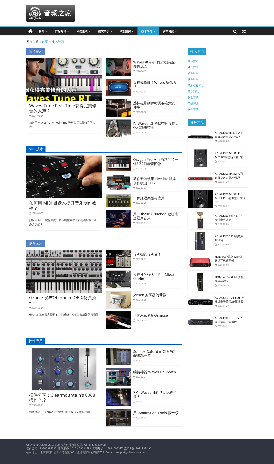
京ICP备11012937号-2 (137, 448)
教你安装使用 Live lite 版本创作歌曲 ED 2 (154, 180)
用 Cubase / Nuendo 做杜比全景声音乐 (155, 216)
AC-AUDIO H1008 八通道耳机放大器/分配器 (229, 135)
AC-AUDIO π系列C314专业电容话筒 (228, 217)
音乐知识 (193, 91)
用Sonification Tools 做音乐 (155, 412)
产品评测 (193, 103)
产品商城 (60, 31)
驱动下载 (193, 97)
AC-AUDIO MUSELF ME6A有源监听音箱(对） (230, 155)
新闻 (41, 31)
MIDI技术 (193, 67)
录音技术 (193, 61)
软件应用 (193, 79)
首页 (45, 41)
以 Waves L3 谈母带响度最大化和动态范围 (156, 125)
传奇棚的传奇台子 (147, 254)
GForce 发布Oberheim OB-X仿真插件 (62, 299)
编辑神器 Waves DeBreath (154, 372)
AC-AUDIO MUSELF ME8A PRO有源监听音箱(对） (230, 198)
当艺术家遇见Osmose (150, 315)
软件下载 (193, 109)
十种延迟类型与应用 (149, 198)
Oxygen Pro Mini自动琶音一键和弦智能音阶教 (155, 161)
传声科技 (168, 31)
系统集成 (82, 31)
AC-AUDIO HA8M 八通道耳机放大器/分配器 (229, 175)
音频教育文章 (196, 85)
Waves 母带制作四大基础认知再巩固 (154, 64)
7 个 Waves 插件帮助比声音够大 (155, 394)
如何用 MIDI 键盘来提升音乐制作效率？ (62, 205)
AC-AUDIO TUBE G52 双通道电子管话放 (228, 320)
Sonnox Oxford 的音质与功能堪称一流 (155, 353)
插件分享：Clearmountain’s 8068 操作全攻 (62, 397)
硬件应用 (193, 73)
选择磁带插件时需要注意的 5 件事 (155, 105)
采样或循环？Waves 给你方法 (154, 84)
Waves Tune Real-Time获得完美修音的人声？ (62, 108)
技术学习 (146, 31)
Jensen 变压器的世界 (149, 295)
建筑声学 (103, 31)
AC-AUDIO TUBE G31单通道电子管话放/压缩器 (230, 299)
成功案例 (125, 31)
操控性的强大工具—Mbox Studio (153, 276)
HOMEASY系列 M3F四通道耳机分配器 (228, 258)
